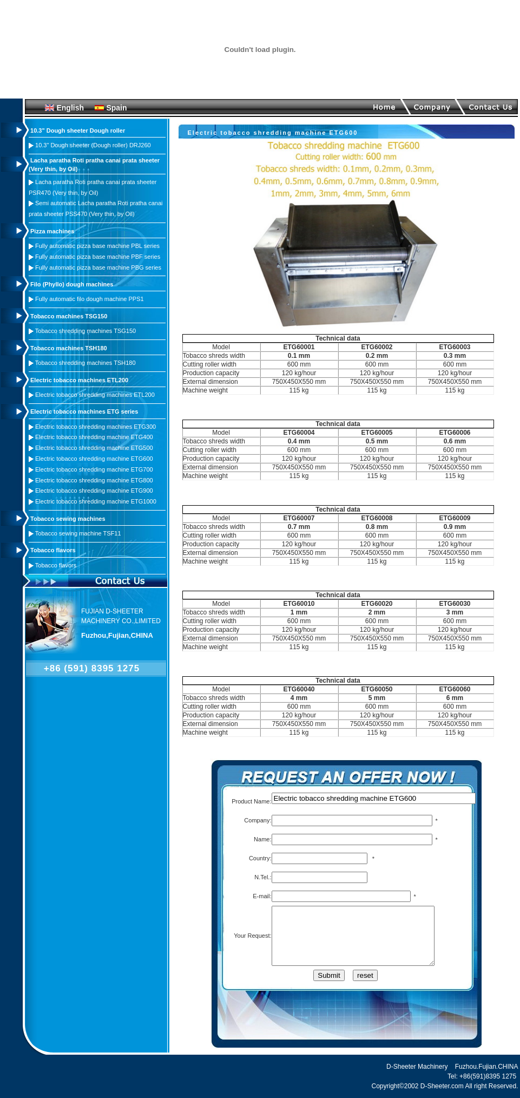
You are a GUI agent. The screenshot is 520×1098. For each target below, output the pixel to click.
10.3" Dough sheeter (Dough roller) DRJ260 (93, 145)
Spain (116, 107)
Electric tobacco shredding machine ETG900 (94, 490)
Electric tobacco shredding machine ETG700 (94, 469)
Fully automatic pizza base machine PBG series (98, 267)
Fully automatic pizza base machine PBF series (97, 256)
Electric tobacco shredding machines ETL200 (95, 394)
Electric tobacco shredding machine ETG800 (94, 480)
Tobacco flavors (55, 565)
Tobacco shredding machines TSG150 (85, 331)
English (70, 107)
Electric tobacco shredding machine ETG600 (94, 458)
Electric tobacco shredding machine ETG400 (94, 437)
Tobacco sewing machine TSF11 (78, 533)
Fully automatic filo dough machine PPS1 (89, 299)
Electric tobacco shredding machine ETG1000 (95, 501)
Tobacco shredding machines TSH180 (85, 363)
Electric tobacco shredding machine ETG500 (94, 448)
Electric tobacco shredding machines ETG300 (95, 426)
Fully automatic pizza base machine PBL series (97, 246)
